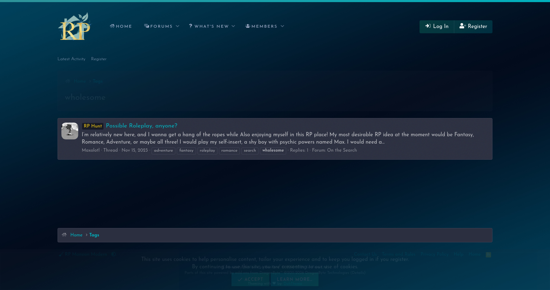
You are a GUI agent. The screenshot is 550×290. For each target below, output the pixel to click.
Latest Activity (72, 59)
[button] (178, 27)
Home (124, 27)
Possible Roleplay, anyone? (129, 126)
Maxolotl (91, 150)
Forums (161, 27)
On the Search (342, 150)
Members (264, 27)
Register (99, 59)
